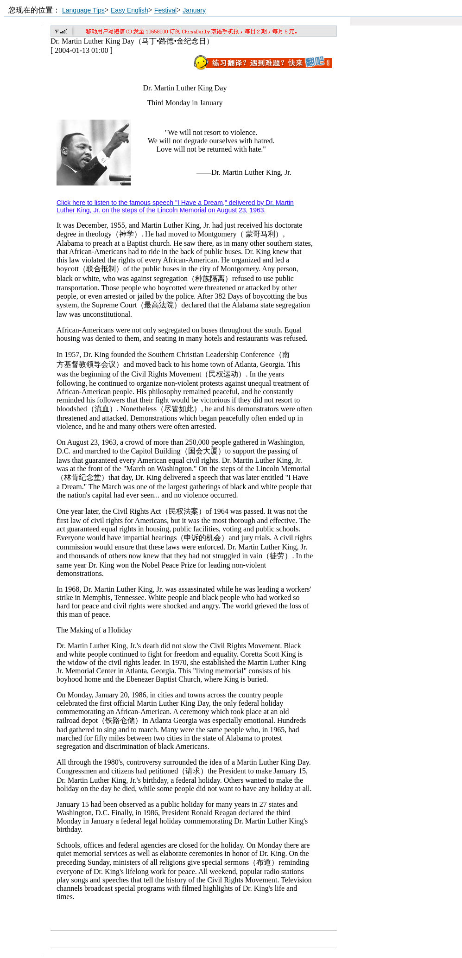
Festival (165, 10)
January (194, 10)
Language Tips (83, 10)
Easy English (129, 10)
